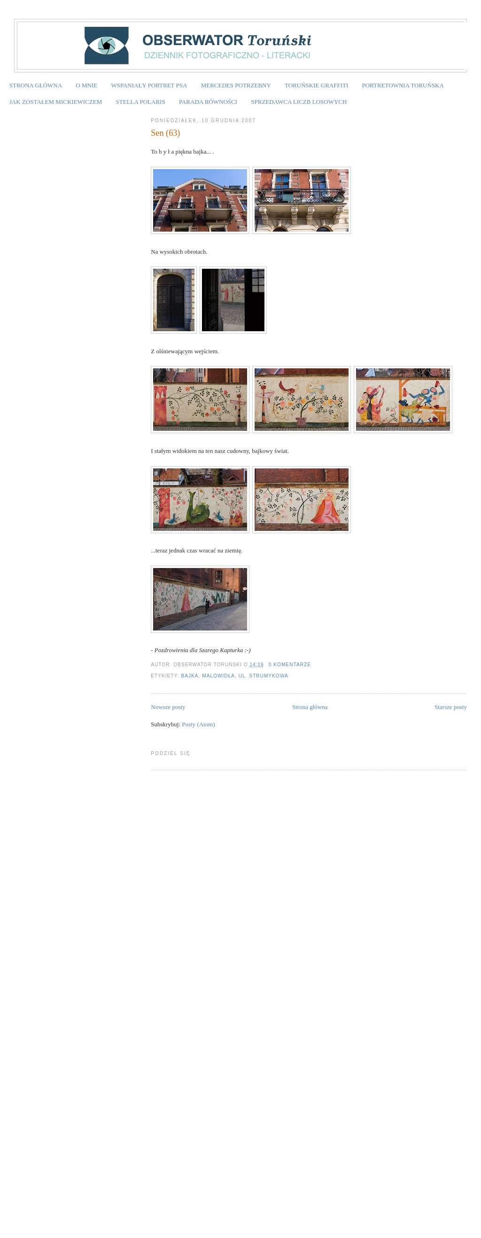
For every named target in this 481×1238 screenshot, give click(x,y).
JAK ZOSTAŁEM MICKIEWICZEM (55, 101)
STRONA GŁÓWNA (35, 85)
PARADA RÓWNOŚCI (208, 101)
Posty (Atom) (198, 724)
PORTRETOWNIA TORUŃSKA (403, 85)
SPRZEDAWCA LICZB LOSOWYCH (299, 101)
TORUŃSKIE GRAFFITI (316, 85)
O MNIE (86, 85)
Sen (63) (165, 133)
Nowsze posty (168, 706)
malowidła (218, 675)
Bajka (189, 675)
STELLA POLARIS (140, 101)
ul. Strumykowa (263, 675)
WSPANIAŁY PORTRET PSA (149, 85)
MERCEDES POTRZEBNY (236, 85)
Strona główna (309, 706)
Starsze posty (450, 706)
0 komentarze (290, 664)
